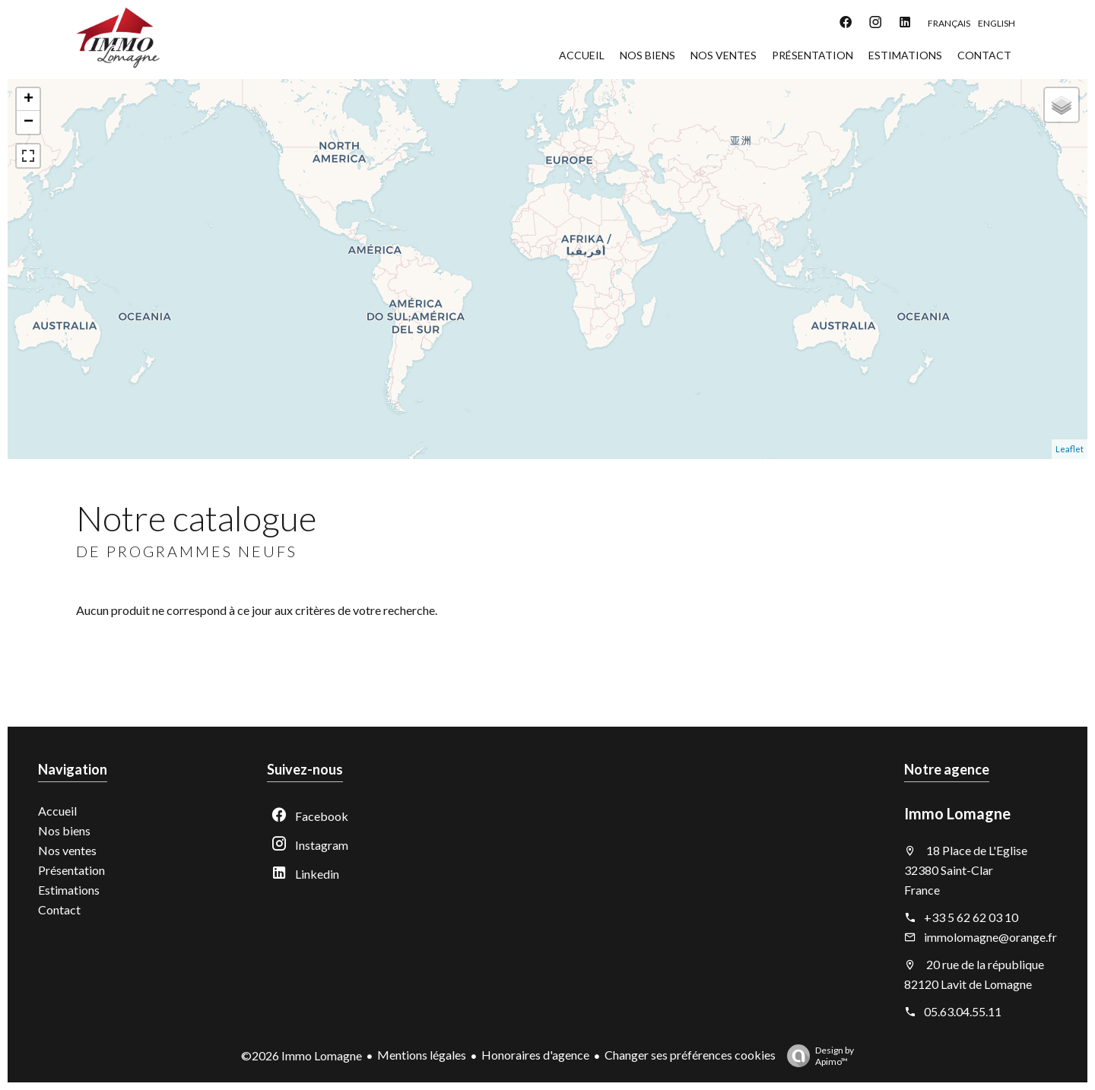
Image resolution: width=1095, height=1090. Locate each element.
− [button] (28, 122)
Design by (816, 1055)
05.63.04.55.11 (962, 1011)
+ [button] (28, 99)
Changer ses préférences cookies (690, 1054)
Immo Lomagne (957, 813)
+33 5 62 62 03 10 (971, 917)
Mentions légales (421, 1054)
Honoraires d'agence (535, 1054)
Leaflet (1069, 449)
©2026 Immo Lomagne (301, 1055)
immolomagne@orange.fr (990, 937)
